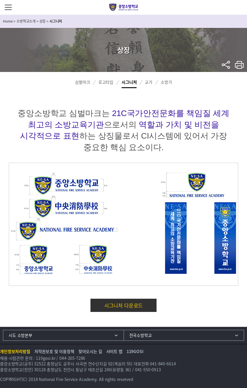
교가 (148, 82)
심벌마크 (82, 82)
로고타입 (105, 82)
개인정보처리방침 (15, 351)
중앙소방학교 (123, 7)
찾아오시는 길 (90, 351)
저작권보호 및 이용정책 (54, 351)
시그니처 (129, 82)
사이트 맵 (114, 351)
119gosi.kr (46, 358)
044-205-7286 (72, 358)
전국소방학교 (140, 335)
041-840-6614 (163, 364)
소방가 (166, 82)
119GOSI (135, 351)
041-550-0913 (148, 369)
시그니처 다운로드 (123, 305)
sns (226, 64)
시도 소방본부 (20, 335)
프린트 (239, 64)
